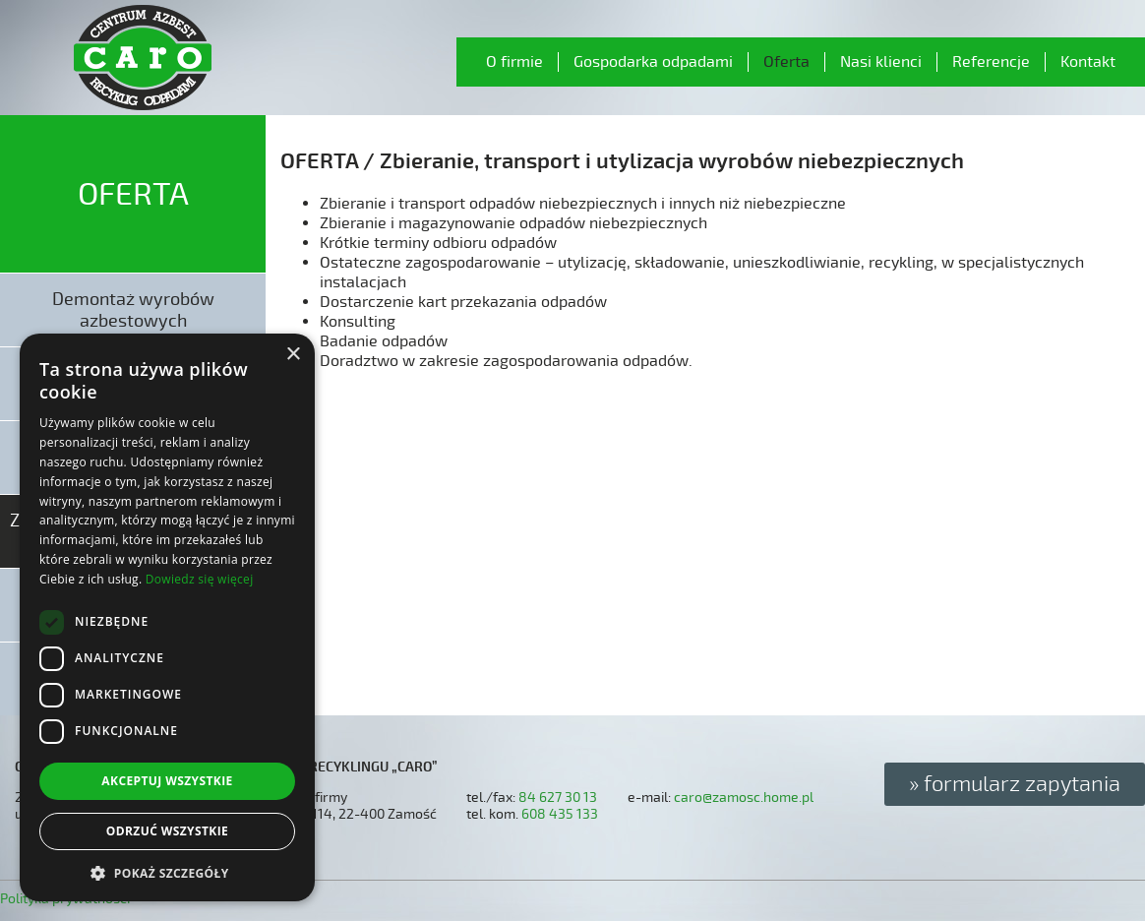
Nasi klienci (881, 62)
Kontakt (1087, 62)
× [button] (292, 354)
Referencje (991, 62)
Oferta (786, 62)
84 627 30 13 (557, 797)
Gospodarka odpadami (653, 62)
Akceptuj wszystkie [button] (166, 780)
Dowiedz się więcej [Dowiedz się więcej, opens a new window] (200, 579)
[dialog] (167, 617)
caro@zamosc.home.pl (744, 797)
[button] (167, 872)
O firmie (514, 62)
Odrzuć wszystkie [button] (167, 831)
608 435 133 (559, 814)
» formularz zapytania (1014, 784)
